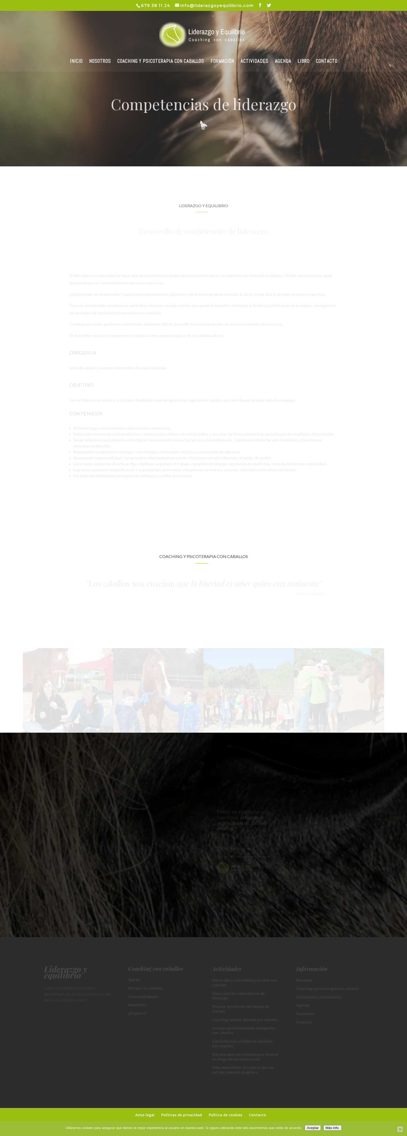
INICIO (76, 61)
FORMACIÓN (222, 61)
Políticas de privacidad (181, 1114)
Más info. (332, 1128)
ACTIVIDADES (254, 61)
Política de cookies (225, 1114)
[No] (400, 1129)
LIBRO (303, 61)
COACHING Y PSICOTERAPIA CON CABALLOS (160, 61)
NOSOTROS (100, 61)
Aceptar (313, 1128)
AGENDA (283, 61)
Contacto (257, 1114)
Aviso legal (144, 1114)
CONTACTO (326, 61)
